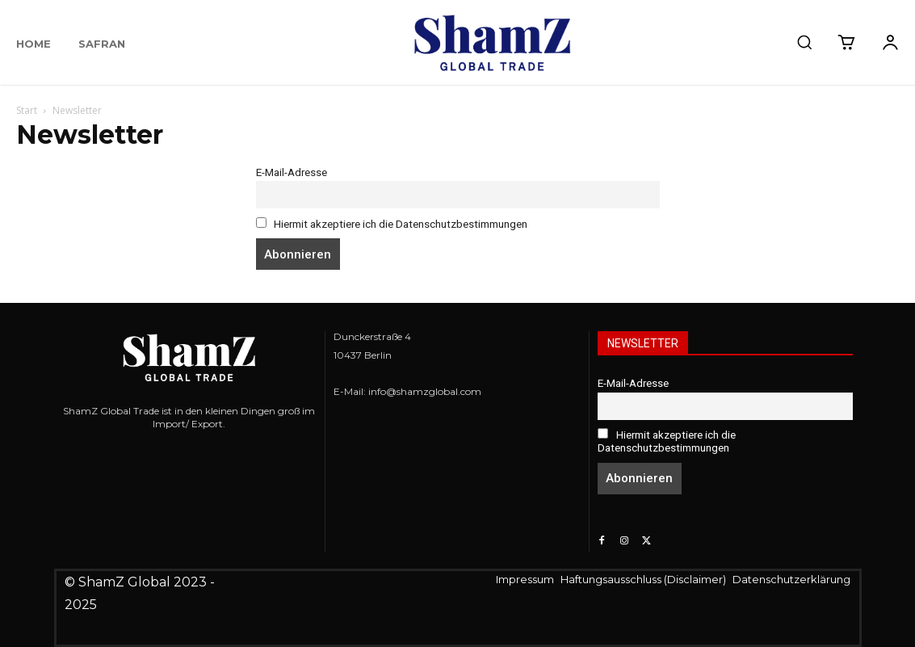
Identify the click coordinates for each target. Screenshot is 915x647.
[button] (804, 42)
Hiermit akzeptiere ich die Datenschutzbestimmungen (392, 223)
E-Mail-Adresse (291, 172)
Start (26, 110)
